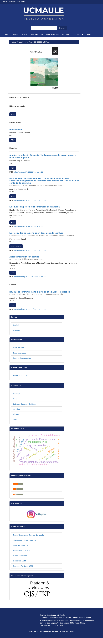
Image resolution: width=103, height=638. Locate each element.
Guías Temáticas (20, 556)
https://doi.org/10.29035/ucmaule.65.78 (30, 277)
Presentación (15, 130)
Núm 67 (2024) (52, 34)
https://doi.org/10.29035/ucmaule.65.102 (30, 309)
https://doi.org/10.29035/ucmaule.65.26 (30, 200)
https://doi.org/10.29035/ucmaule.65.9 (29, 172)
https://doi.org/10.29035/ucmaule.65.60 (30, 250)
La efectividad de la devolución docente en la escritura (44, 234)
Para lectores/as (19, 348)
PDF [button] (13, 114)
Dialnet (16, 414)
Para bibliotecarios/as (22, 358)
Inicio (7, 34)
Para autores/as (19, 353)
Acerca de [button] (78, 34)
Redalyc (16, 394)
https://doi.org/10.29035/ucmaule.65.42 (30, 226)
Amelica (16, 409)
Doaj (15, 399)
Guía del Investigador (22, 545)
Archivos (65, 34)
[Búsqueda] (44, 28)
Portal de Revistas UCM (23, 566)
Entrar (89, 34)
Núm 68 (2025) (37, 34)
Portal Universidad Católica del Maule (28, 535)
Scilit (15, 419)
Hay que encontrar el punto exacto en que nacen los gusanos (44, 293)
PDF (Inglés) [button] (16, 246)
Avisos (15, 34)
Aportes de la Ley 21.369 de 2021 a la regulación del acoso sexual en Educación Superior (43, 156)
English (16, 325)
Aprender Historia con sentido (44, 258)
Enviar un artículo (20, 375)
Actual (24, 34)
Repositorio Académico (22, 550)
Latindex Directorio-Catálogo (24, 404)
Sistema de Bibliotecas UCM (24, 540)
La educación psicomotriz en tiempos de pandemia (34, 207)
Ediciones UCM (19, 561)
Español (16, 330)
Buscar (62, 28)
